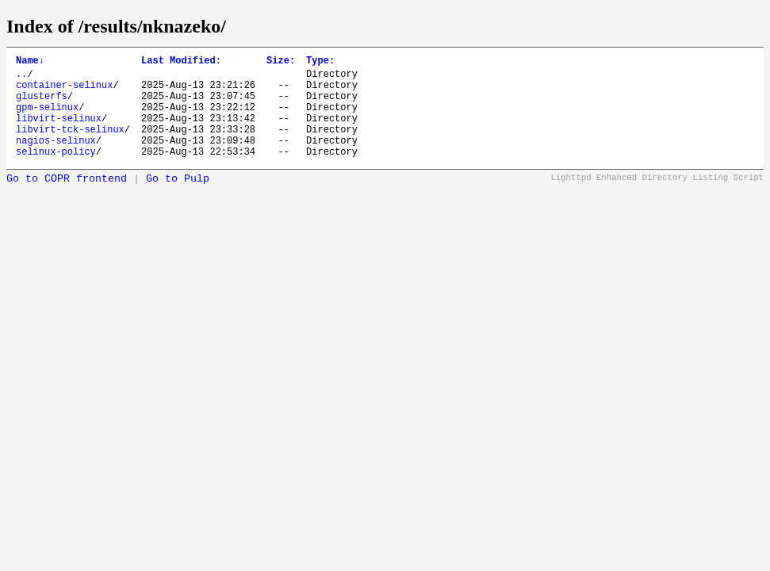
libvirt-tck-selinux (70, 145)
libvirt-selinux (59, 132)
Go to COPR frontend (66, 200)
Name (30, 62)
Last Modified (181, 62)
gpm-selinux (47, 118)
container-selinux (64, 91)
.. (21, 78)
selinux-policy (56, 172)
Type (320, 62)
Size (280, 62)
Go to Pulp (177, 200)
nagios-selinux (56, 159)
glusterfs (41, 105)
